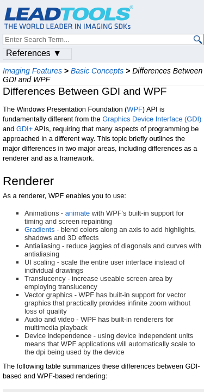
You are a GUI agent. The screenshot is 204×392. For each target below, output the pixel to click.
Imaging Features (32, 70)
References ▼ (33, 53)
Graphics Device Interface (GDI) (151, 119)
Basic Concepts (97, 70)
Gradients (39, 229)
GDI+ (24, 129)
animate (77, 213)
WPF (134, 109)
